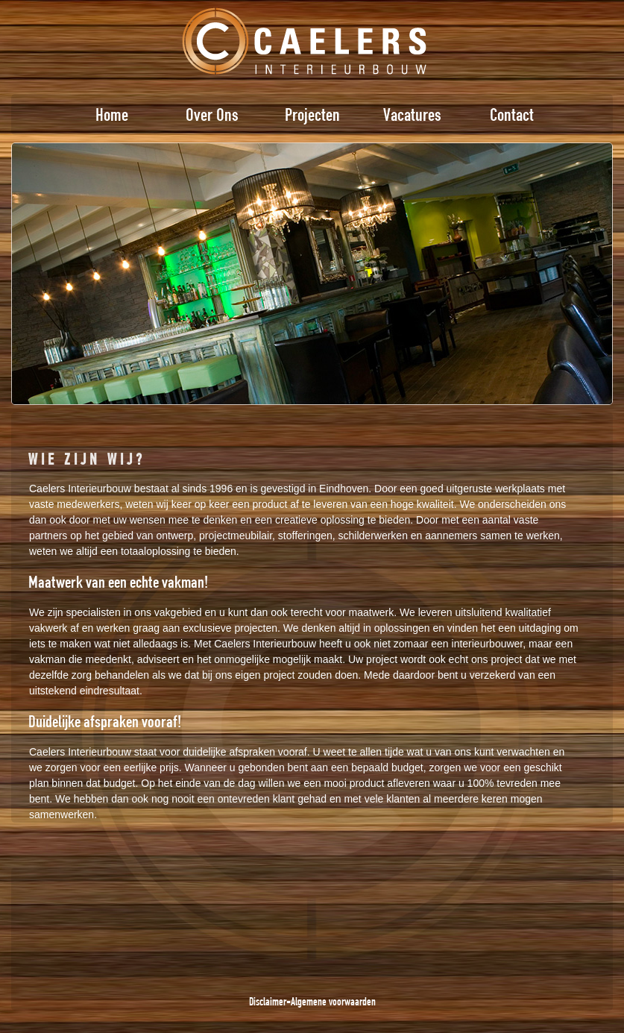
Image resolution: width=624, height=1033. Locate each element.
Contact (512, 114)
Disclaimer (267, 1001)
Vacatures (412, 114)
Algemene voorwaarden (333, 1001)
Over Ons (212, 114)
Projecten (312, 114)
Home (111, 114)
